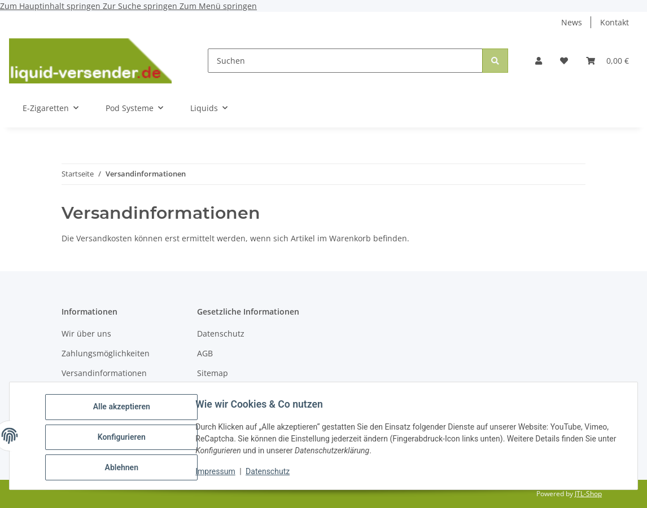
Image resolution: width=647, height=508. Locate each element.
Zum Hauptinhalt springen (51, 6)
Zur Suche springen (141, 6)
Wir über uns (86, 333)
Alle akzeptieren (123, 409)
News (571, 22)
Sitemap (212, 373)
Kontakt (614, 22)
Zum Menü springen (218, 6)
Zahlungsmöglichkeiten (106, 353)
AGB (205, 353)
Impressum (218, 473)
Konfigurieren (124, 438)
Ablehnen (124, 467)
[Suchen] (345, 60)
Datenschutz (270, 473)
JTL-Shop (588, 493)
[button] (538, 60)
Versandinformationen (104, 373)
